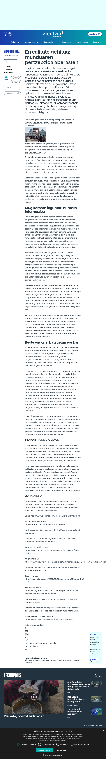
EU (12, 77)
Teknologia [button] (50, 42)
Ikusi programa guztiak (93, 725)
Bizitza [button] (15, 42)
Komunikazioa (8, 72)
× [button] (103, 730)
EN (12, 81)
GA (19, 81)
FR (19, 77)
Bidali (94, 660)
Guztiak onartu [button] (44, 750)
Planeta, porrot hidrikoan (24, 716)
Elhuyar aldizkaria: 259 (11, 55)
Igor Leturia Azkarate (10, 59)
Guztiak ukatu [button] (62, 750)
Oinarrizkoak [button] (84, 42)
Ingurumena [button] (31, 42)
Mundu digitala (12, 51)
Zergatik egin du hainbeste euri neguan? (75, 711)
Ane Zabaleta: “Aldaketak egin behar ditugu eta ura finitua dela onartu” (78, 685)
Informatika (8, 69)
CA (16, 81)
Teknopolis (12, 675)
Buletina (97, 42)
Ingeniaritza (8, 66)
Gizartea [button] (67, 42)
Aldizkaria (94, 34)
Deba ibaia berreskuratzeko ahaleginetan (76, 699)
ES (16, 77)
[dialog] (53, 743)
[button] (5, 34)
